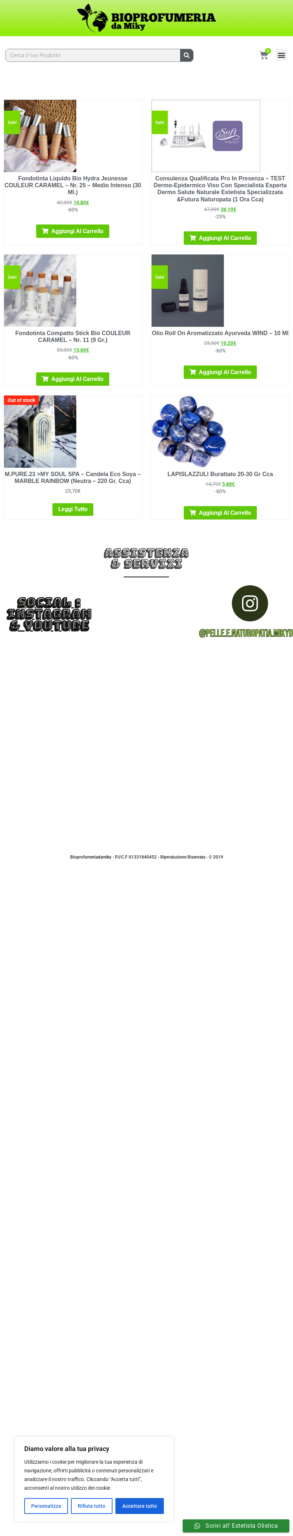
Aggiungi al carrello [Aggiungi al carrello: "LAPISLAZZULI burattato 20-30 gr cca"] (225, 512)
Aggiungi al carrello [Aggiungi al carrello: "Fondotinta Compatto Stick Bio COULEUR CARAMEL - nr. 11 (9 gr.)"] (77, 379)
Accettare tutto (139, 1506)
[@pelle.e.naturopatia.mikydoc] (250, 603)
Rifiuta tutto (91, 1506)
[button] (282, 55)
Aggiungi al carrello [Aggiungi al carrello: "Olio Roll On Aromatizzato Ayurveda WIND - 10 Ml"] (225, 372)
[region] (94, 1479)
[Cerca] (186, 55)
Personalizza (46, 1506)
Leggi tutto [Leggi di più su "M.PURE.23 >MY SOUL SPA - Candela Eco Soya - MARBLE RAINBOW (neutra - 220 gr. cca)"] (73, 509)
